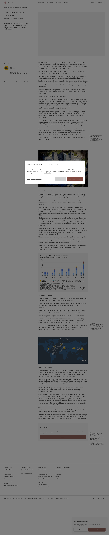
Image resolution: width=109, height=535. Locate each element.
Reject (60, 179)
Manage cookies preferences (34, 179)
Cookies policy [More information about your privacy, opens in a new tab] (47, 173)
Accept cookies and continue (75, 179)
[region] (55, 172)
